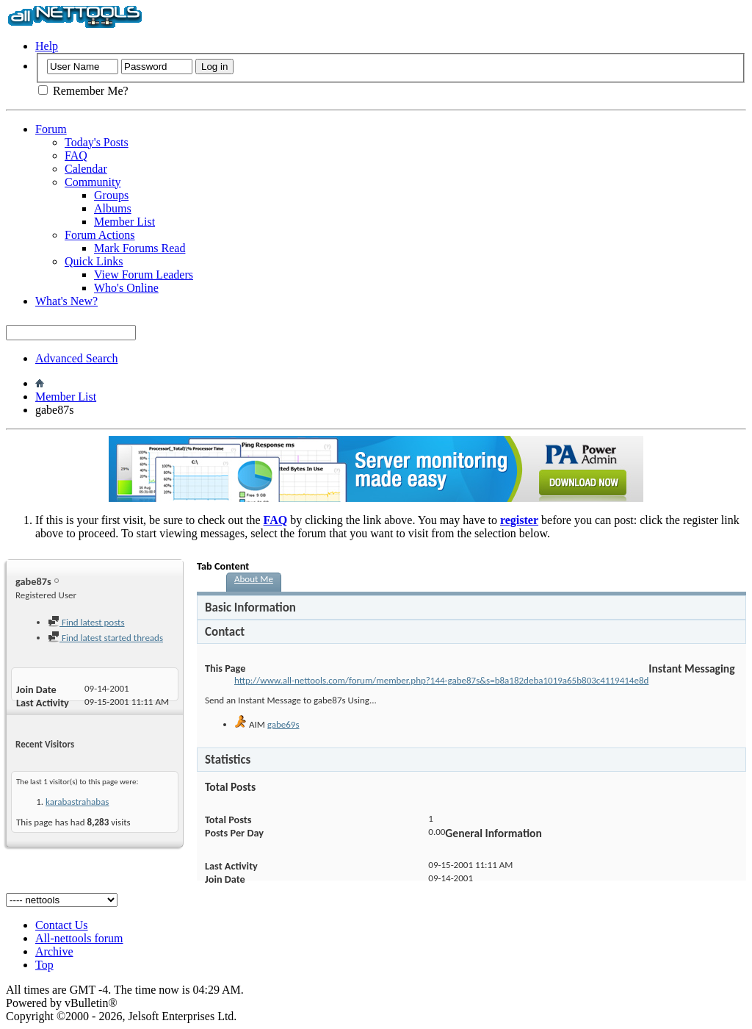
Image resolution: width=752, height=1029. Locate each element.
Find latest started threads (105, 637)
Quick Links (94, 261)
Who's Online (126, 288)
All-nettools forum (79, 938)
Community (92, 182)
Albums (112, 208)
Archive (54, 951)
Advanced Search (76, 358)
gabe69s (283, 724)
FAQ (76, 155)
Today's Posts (97, 142)
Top (44, 964)
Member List (124, 221)
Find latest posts (86, 622)
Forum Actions (100, 235)
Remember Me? (83, 91)
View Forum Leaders (143, 274)
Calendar (86, 168)
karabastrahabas (77, 801)
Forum (51, 129)
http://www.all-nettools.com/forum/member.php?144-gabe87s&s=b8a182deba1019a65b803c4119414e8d (441, 680)
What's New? (66, 301)
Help (46, 46)
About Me (253, 578)
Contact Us (61, 925)
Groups (111, 195)
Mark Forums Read (139, 248)
